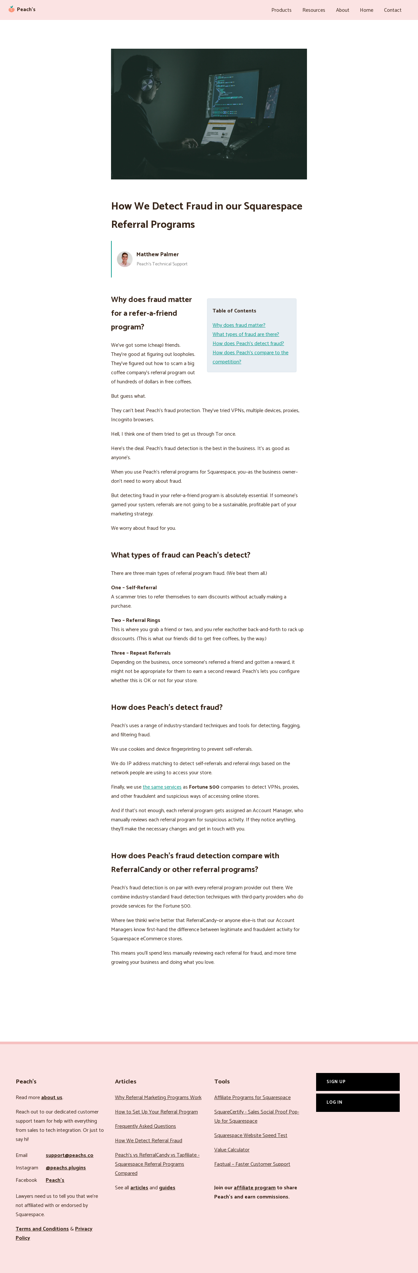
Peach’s (55, 1179)
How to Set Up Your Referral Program (156, 1110)
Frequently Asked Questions (145, 1125)
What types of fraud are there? (246, 333)
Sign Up (336, 1080)
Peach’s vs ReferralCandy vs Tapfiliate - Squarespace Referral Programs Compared (157, 1163)
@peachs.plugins (66, 1166)
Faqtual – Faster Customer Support (252, 1163)
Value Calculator (231, 1148)
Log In (335, 1101)
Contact (393, 9)
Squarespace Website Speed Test (250, 1134)
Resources (319, 9)
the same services (162, 785)
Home (369, 9)
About (346, 9)
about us (51, 1096)
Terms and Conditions (42, 1227)
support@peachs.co (69, 1154)
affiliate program (255, 1186)
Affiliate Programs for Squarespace (252, 1096)
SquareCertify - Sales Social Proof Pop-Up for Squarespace (256, 1115)
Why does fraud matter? (239, 324)
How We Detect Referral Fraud (148, 1139)
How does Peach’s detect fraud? (248, 342)
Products (288, 9)
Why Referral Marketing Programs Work (158, 1096)
